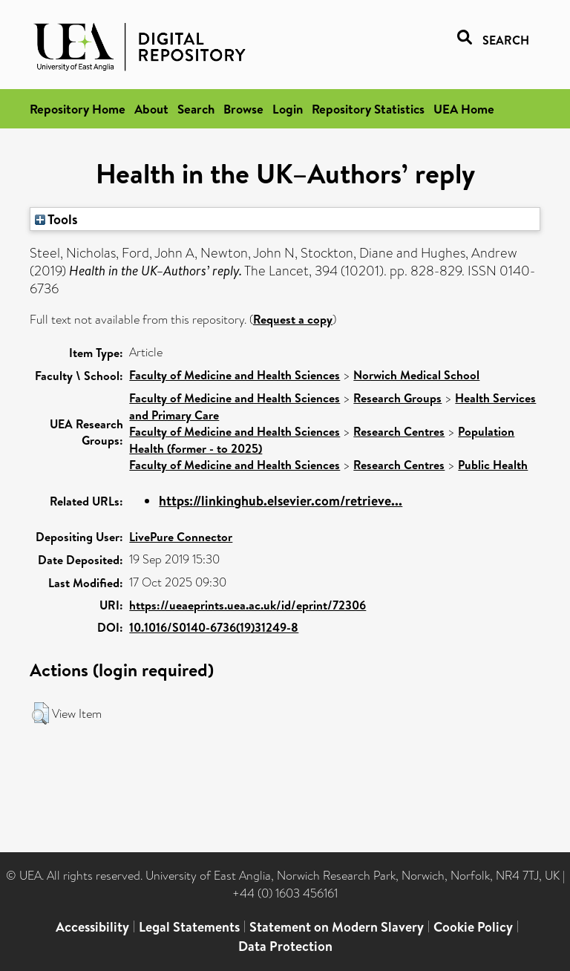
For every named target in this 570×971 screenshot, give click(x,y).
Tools (56, 219)
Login (287, 108)
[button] (40, 713)
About (151, 108)
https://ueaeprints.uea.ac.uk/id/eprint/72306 (247, 605)
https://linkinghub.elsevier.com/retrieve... (280, 500)
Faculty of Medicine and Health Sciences (234, 375)
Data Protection (285, 946)
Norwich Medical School (416, 375)
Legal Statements (189, 927)
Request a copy (292, 319)
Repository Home (77, 108)
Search (195, 108)
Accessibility (92, 927)
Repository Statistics (368, 108)
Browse (243, 108)
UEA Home (463, 108)
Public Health (493, 465)
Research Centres (399, 431)
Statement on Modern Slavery (336, 927)
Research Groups (397, 398)
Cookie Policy (473, 927)
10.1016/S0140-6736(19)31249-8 (213, 627)
